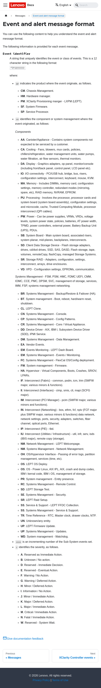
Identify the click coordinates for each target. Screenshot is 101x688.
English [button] (61, 5)
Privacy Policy (41, 680)
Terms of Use (60, 680)
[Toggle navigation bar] (5, 5)
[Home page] (6, 15)
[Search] (85, 5)
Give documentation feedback (23, 638)
